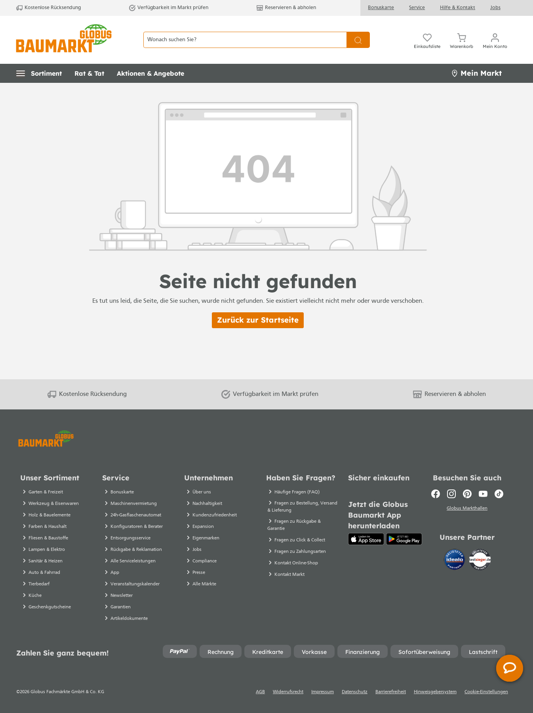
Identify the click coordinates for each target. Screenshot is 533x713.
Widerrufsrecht (288, 692)
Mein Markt (476, 73)
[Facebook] (436, 493)
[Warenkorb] (461, 39)
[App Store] (366, 539)
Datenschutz (354, 692)
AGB (260, 692)
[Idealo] (455, 560)
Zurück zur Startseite (258, 320)
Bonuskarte (381, 7)
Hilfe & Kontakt (457, 7)
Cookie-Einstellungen (486, 692)
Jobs (495, 7)
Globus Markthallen (467, 509)
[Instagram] (451, 493)
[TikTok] (499, 493)
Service (417, 7)
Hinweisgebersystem (435, 692)
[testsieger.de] (480, 560)
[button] (39, 73)
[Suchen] (358, 40)
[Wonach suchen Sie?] (244, 40)
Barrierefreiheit (390, 692)
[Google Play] (404, 539)
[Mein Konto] (495, 39)
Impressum (322, 692)
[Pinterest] (467, 493)
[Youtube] (483, 493)
